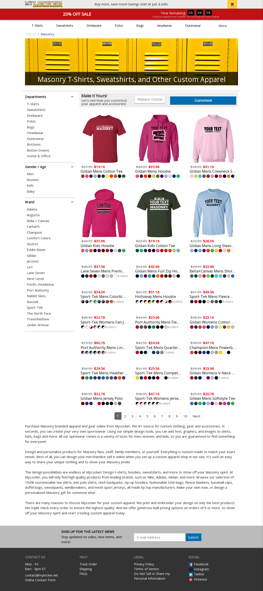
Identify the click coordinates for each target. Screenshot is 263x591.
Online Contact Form (40, 580)
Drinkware (94, 25)
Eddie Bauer (36, 250)
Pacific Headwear (40, 284)
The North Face (39, 313)
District (32, 244)
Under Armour (38, 325)
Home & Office (38, 156)
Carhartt (33, 226)
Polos (119, 25)
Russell (32, 302)
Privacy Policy (144, 564)
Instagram (199, 569)
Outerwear (193, 25)
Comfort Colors (39, 238)
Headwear (164, 25)
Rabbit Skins (36, 296)
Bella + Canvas (38, 221)
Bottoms (34, 144)
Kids (30, 185)
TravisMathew (38, 319)
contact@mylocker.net (41, 575)
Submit (193, 537)
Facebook (198, 564)
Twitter (196, 574)
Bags (140, 25)
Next (196, 416)
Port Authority (38, 290)
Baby (31, 191)
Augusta (33, 215)
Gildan (31, 255)
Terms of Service (146, 569)
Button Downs (38, 150)
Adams (32, 209)
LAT (30, 267)
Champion (34, 232)
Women (33, 180)
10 (185, 416)
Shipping (85, 569)
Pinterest (198, 579)
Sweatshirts (64, 25)
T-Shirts (37, 25)
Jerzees (33, 261)
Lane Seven (36, 273)
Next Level (35, 279)
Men (30, 174)
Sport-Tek (35, 307)
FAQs (83, 573)
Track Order (88, 564)
